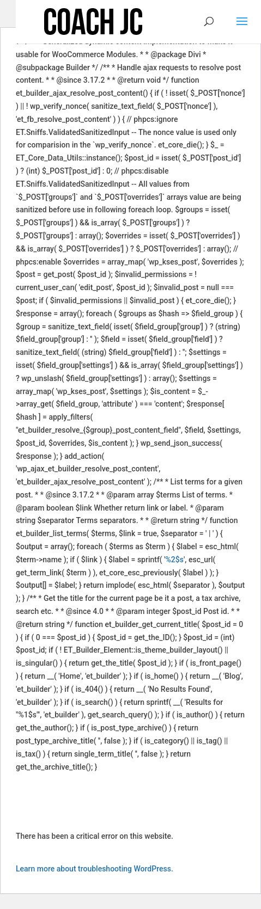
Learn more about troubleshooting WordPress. (94, 868)
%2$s (175, 559)
